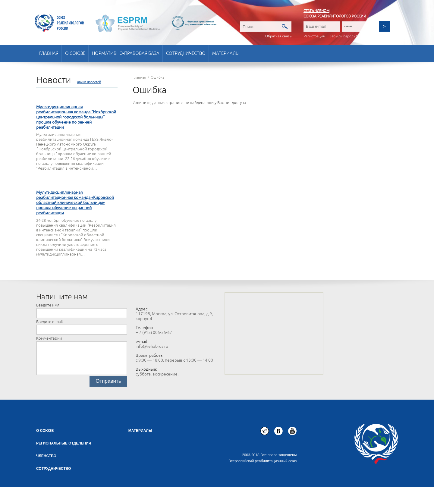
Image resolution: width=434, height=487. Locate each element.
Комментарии (49, 338)
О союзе (75, 53)
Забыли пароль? (343, 36)
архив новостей (89, 82)
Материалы (225, 53)
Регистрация (314, 36)
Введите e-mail (49, 321)
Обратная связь (278, 36)
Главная (48, 53)
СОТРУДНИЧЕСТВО (53, 469)
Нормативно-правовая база (125, 53)
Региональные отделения (63, 443)
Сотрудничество (186, 53)
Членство (46, 456)
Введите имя (47, 305)
